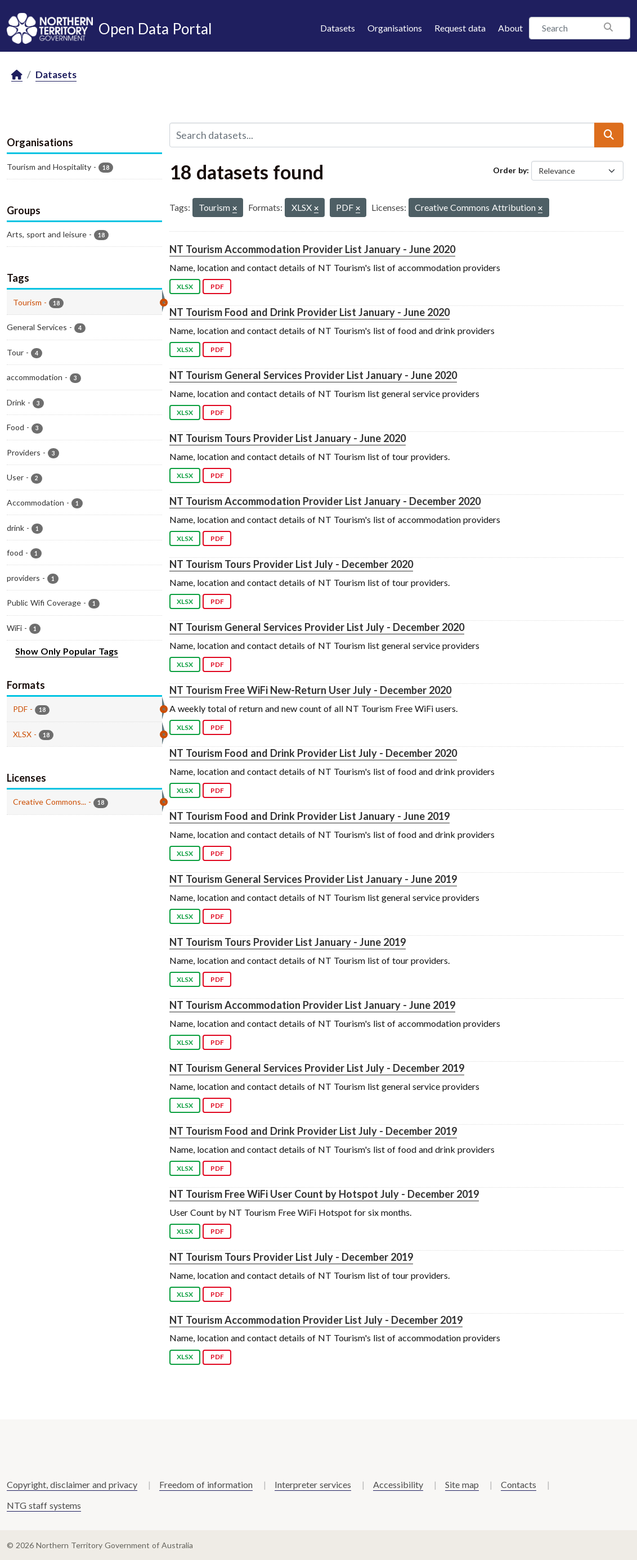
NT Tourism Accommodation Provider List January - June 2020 (312, 249)
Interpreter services (313, 1484)
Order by (510, 170)
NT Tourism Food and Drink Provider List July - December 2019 (313, 1131)
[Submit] (608, 135)
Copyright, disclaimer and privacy (72, 1484)
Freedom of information (206, 1484)
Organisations (394, 27)
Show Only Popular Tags (66, 651)
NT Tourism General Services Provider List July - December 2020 (316, 627)
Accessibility (398, 1484)
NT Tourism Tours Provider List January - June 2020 (287, 438)
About (510, 27)
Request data (460, 27)
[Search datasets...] (382, 135)
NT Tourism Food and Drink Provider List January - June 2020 (309, 312)
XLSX (185, 286)
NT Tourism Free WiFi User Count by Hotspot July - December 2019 (324, 1194)
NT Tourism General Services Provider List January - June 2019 (313, 879)
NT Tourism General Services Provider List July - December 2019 (316, 1068)
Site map (462, 1484)
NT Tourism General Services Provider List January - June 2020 (313, 375)
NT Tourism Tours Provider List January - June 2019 (287, 942)
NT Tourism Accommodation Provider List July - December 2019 (316, 1320)
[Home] (17, 75)
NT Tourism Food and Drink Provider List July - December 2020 (313, 753)
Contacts (518, 1484)
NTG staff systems (44, 1505)
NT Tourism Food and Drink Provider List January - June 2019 (309, 816)
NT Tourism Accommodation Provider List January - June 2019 (312, 1005)
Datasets (337, 27)
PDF (217, 286)
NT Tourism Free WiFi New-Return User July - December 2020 (310, 690)
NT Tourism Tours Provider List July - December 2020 (291, 564)
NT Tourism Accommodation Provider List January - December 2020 (325, 501)
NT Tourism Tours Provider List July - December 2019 (291, 1257)
